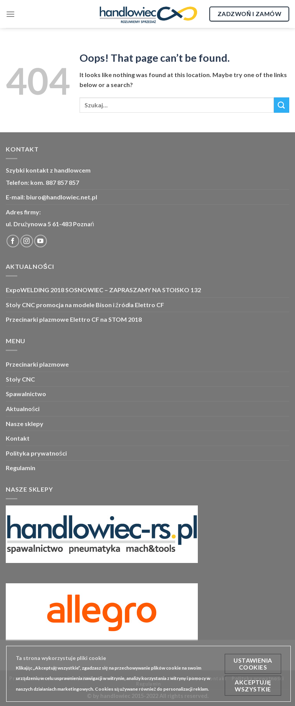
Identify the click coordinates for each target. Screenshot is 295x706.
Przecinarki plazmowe (37, 364)
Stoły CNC (20, 379)
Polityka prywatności (36, 453)
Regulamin (20, 467)
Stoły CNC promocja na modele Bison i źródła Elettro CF (85, 304)
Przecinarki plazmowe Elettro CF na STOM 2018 (74, 319)
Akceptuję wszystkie (253, 686)
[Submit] (281, 104)
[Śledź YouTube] (40, 241)
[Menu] (10, 14)
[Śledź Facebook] (13, 241)
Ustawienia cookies (253, 664)
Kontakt (18, 438)
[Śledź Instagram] (26, 241)
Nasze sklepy (24, 423)
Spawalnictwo (26, 393)
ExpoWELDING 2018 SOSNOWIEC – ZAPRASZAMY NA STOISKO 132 (103, 289)
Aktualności (23, 408)
